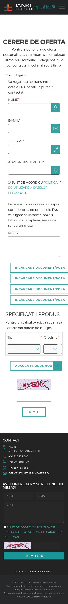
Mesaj (13, 233)
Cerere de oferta (41, 571)
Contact (20, 571)
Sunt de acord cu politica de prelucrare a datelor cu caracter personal (33, 532)
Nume (13, 99)
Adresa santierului (25, 162)
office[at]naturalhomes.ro (29, 473)
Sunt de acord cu (33, 187)
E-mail (13, 120)
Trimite (34, 412)
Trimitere (34, 555)
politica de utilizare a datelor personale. (33, 187)
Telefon (15, 141)
